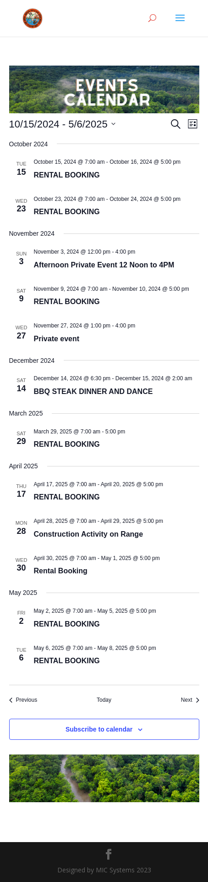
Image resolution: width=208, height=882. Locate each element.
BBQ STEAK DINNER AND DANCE (93, 391)
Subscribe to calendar (99, 729)
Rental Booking (61, 571)
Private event (57, 339)
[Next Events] (190, 700)
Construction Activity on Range (88, 534)
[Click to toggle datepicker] (62, 124)
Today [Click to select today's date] (104, 700)
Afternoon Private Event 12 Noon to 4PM (104, 265)
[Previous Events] (23, 700)
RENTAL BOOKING (67, 175)
